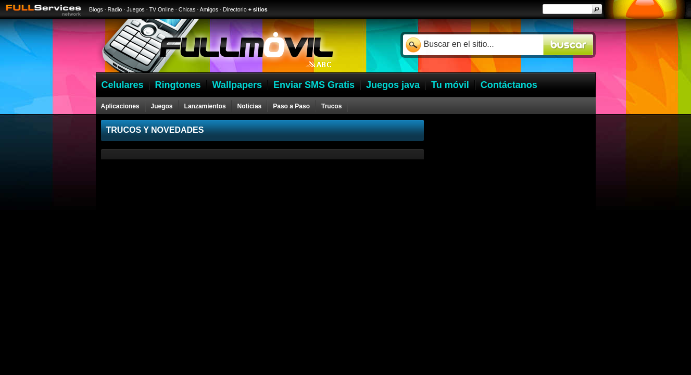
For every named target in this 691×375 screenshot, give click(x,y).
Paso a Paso (291, 106)
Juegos (135, 9)
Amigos (209, 9)
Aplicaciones (120, 106)
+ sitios (258, 9)
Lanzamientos (205, 106)
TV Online (161, 9)
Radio (115, 9)
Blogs (96, 9)
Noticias (249, 106)
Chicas (187, 9)
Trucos (331, 106)
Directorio (235, 9)
